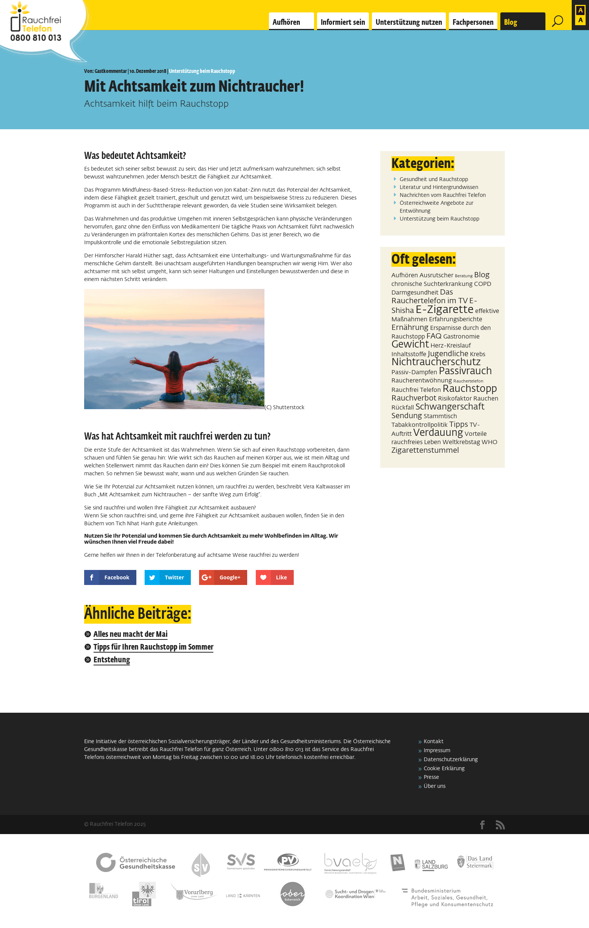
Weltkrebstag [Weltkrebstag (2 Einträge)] (461, 442)
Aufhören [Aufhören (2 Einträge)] (404, 275)
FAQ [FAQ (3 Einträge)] (434, 336)
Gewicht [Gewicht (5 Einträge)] (410, 345)
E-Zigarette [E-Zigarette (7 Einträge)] (444, 309)
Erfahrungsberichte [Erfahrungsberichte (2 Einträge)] (455, 319)
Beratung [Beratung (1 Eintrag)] (464, 276)
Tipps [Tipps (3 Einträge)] (458, 424)
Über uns (435, 786)
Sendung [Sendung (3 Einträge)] (406, 416)
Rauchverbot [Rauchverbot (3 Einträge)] (413, 398)
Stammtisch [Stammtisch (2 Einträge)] (440, 416)
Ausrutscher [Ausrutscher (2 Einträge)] (436, 275)
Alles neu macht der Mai (131, 635)
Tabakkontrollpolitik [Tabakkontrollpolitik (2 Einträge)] (419, 425)
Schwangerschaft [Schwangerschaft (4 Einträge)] (450, 407)
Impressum (437, 750)
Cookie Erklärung (444, 768)
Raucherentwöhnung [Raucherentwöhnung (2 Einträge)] (421, 381)
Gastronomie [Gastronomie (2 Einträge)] (461, 337)
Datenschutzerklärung (451, 759)
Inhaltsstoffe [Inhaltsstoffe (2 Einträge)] (408, 354)
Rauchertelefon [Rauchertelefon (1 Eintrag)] (468, 381)
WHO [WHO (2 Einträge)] (489, 442)
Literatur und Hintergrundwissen (439, 187)
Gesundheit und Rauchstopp (434, 179)
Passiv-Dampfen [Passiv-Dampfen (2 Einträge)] (414, 372)
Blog (510, 22)
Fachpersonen (473, 22)
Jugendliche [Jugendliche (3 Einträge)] (448, 354)
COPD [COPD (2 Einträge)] (482, 284)
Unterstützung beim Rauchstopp (202, 71)
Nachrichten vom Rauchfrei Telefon (443, 195)
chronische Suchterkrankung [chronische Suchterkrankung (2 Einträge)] (432, 284)
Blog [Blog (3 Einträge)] (482, 275)
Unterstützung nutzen (409, 22)
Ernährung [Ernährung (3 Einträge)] (410, 327)
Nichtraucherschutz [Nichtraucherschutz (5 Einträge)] (436, 362)
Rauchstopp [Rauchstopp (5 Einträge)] (470, 389)
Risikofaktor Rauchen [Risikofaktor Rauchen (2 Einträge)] (468, 399)
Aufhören (286, 22)
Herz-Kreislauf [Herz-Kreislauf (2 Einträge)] (450, 346)
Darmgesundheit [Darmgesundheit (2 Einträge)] (414, 293)
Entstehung (112, 660)
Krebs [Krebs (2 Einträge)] (477, 354)
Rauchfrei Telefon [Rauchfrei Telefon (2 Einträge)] (416, 390)
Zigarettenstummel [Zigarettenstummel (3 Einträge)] (425, 450)
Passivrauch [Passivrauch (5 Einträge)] (465, 371)
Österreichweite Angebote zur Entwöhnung (436, 207)
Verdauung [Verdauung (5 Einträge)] (438, 433)
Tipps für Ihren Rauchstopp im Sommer (153, 647)
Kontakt (434, 741)
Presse (431, 777)
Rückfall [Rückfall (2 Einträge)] (402, 408)
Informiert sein (343, 22)
